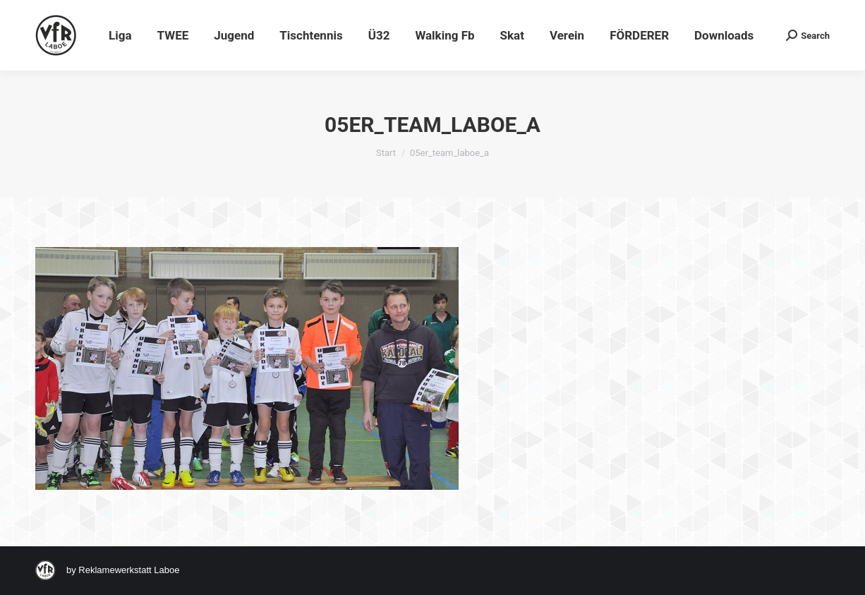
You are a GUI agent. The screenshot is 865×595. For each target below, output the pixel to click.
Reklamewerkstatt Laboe (128, 570)
